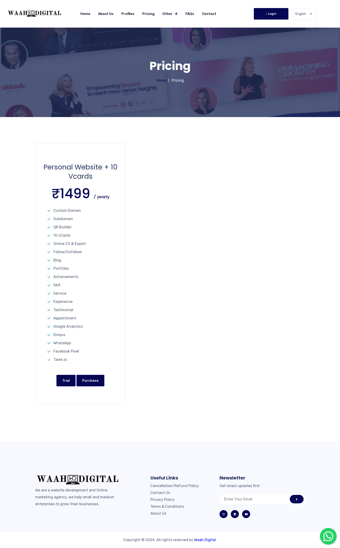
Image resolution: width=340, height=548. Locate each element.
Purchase (90, 381)
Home (85, 14)
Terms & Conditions (167, 506)
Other (167, 14)
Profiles (128, 14)
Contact (209, 14)
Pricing (148, 14)
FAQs (189, 14)
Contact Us (160, 493)
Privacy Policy (162, 499)
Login (271, 13)
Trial (66, 381)
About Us (106, 14)
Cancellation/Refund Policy (174, 486)
